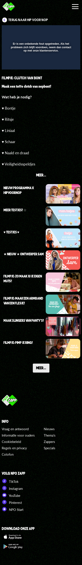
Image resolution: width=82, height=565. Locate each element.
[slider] (40, 64)
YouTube (11, 495)
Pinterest (12, 502)
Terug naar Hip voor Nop (28, 20)
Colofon (8, 454)
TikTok (10, 481)
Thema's (50, 435)
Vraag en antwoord (15, 429)
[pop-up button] (56, 31)
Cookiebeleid (11, 442)
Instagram (12, 488)
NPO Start (12, 509)
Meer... (41, 367)
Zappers (49, 442)
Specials (49, 448)
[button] (65, 31)
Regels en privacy (14, 448)
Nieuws (49, 429)
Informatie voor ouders (18, 435)
